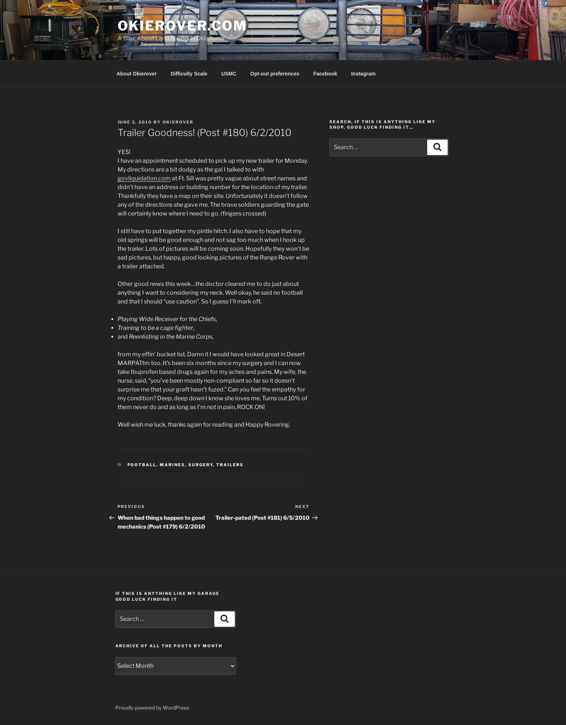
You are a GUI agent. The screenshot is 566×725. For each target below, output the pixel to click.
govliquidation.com (144, 178)
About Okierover (136, 74)
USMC (228, 74)
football (141, 464)
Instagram (363, 74)
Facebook (325, 74)
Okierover (178, 122)
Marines (172, 464)
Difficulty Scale (189, 74)
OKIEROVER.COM (182, 26)
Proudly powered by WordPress (152, 707)
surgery (200, 464)
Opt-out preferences (274, 74)
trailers (230, 464)
